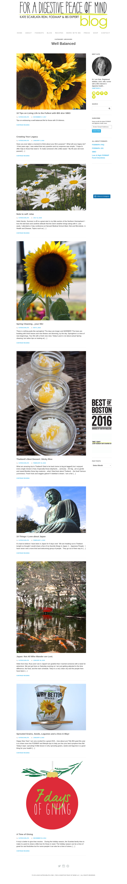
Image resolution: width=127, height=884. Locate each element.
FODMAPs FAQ (98, 145)
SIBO (94, 152)
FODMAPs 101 (97, 148)
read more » (96, 88)
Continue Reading (22, 125)
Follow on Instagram (103, 196)
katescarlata (24, 117)
